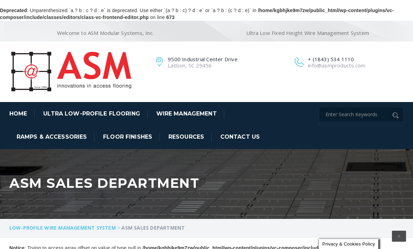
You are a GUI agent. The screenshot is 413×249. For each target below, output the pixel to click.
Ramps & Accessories (52, 136)
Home (18, 113)
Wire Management (186, 113)
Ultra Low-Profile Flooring (91, 113)
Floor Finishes (127, 136)
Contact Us (240, 136)
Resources (186, 136)
